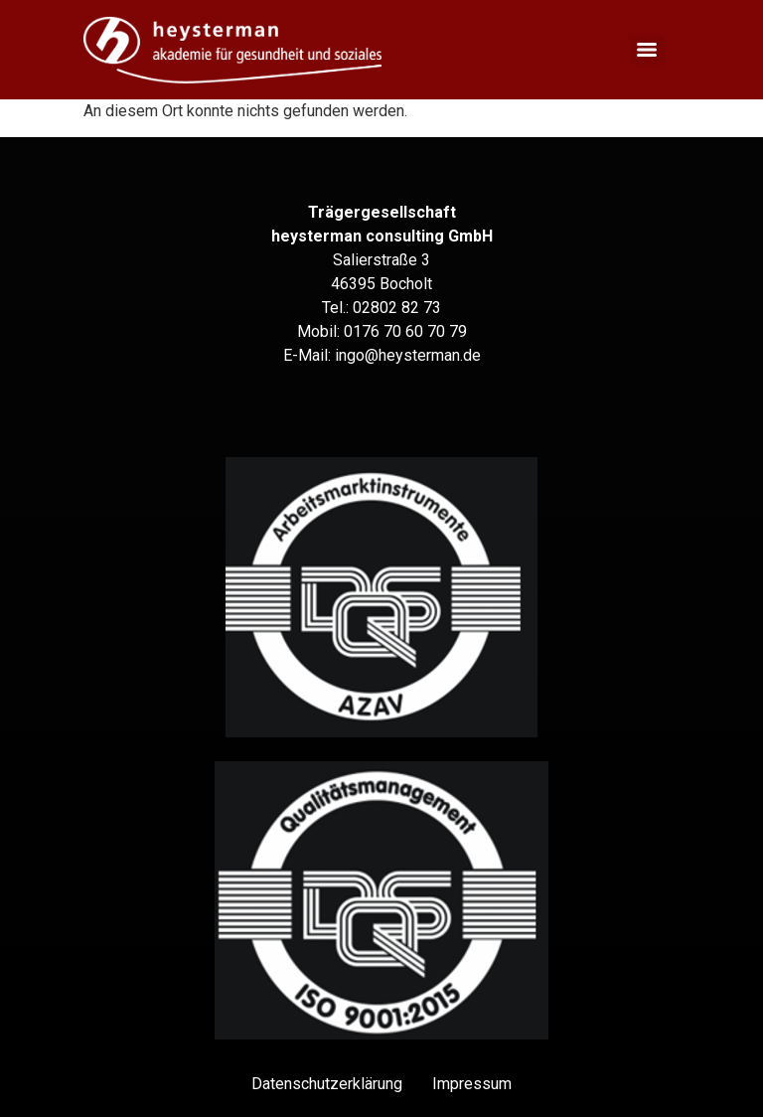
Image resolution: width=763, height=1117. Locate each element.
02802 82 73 (397, 307)
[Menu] (647, 50)
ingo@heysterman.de (408, 355)
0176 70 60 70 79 (405, 331)
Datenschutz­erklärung (326, 1083)
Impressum (472, 1083)
